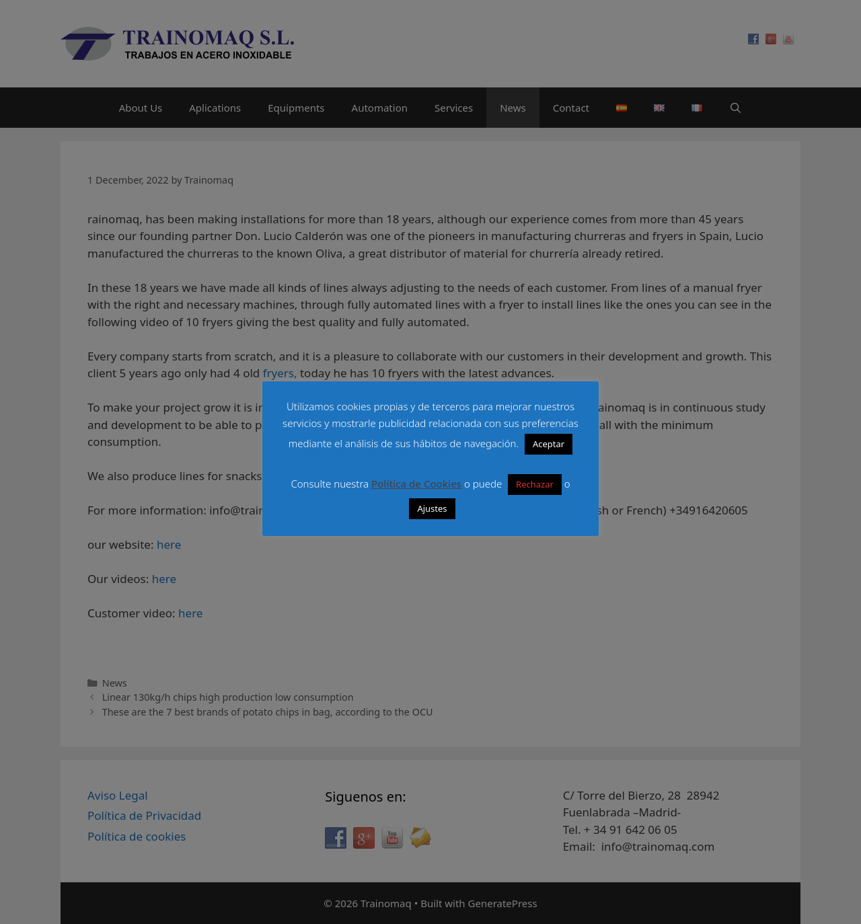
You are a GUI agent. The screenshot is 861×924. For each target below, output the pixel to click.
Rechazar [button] (535, 484)
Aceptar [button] (548, 444)
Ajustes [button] (432, 508)
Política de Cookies (416, 483)
